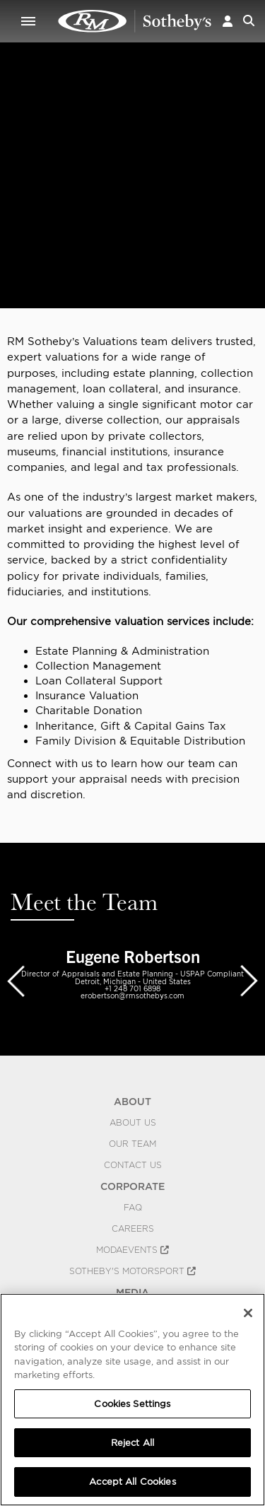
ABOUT (132, 1101)
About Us (133, 1123)
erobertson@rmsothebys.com (132, 995)
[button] (227, 21)
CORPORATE (132, 1186)
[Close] (248, 1313)
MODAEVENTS (132, 1250)
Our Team (132, 1144)
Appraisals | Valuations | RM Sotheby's (135, 21)
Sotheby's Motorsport (132, 1271)
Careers (133, 1229)
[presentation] (15, 980)
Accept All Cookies (132, 1481)
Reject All (132, 1442)
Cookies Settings (132, 1404)
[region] (132, 1399)
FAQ (133, 1208)
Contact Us (133, 1165)
